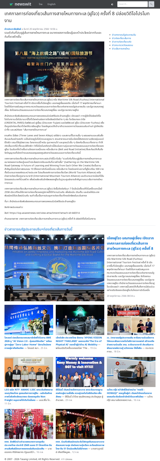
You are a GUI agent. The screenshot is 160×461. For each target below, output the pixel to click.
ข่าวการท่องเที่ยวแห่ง (121, 42)
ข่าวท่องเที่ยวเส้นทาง (121, 38)
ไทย (40, 4)
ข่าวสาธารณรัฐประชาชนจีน (124, 35)
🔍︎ (151, 4)
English (51, 4)
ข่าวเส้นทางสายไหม (121, 48)
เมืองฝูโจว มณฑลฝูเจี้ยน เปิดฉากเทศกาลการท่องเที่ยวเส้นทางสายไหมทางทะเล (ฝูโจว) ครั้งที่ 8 (130, 243)
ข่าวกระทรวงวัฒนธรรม (122, 45)
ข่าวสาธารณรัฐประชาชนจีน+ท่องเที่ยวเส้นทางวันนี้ (38, 229)
